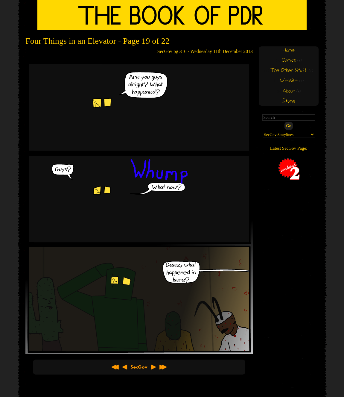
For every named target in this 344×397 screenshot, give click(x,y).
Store (288, 101)
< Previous (125, 367)
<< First (115, 367)
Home (289, 50)
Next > (153, 367)
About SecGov (139, 367)
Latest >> (163, 367)
